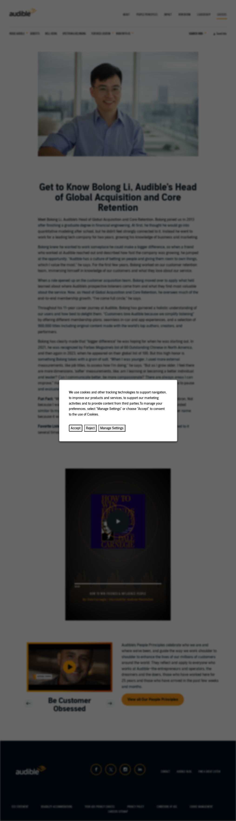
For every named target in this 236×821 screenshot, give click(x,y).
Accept (75, 428)
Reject (90, 428)
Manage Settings (111, 428)
